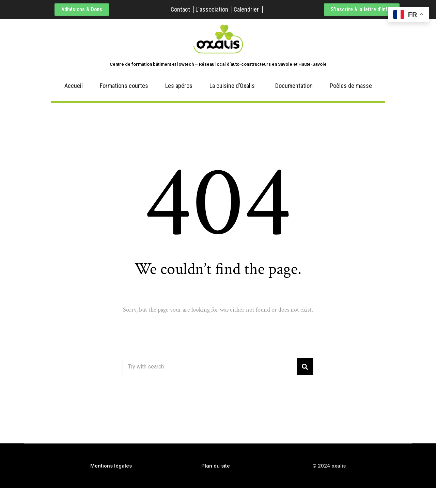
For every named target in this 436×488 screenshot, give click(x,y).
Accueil (73, 85)
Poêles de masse (351, 85)
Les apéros (178, 85)
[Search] (305, 366)
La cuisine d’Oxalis (232, 85)
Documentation (294, 85)
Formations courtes (124, 85)
